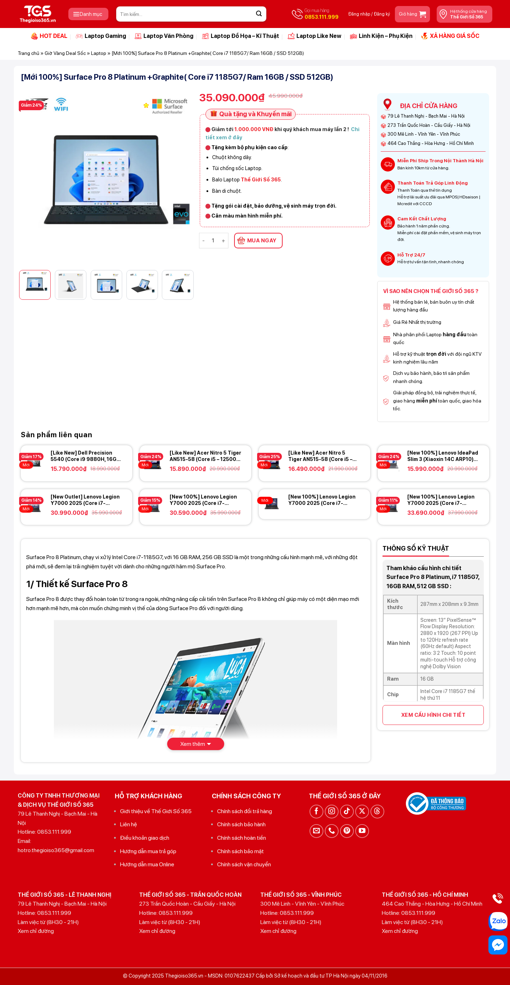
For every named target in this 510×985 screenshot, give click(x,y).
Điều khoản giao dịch (144, 837)
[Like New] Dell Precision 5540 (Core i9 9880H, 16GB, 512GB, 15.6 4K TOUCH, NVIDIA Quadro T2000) (86, 456)
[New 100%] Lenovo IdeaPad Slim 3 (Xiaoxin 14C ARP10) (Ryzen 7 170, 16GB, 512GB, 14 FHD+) (442, 456)
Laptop (98, 53)
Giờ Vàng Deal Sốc (65, 53)
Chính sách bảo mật (240, 851)
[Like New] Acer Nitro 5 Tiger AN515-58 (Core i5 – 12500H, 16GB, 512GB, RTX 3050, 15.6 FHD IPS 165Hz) (205, 456)
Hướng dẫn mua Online (147, 864)
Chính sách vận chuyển (244, 864)
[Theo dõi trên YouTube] (362, 831)
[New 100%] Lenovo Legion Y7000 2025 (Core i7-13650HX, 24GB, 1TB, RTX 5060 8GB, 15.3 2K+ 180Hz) (322, 500)
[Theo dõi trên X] (362, 811)
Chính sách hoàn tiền (241, 837)
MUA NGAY (262, 240)
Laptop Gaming (101, 36)
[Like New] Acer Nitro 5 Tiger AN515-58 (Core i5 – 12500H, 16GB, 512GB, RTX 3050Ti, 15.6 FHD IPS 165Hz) (323, 456)
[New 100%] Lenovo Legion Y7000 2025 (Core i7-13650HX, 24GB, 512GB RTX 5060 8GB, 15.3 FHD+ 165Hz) (205, 500)
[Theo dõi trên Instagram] (332, 811)
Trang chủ (28, 53)
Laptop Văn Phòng (164, 36)
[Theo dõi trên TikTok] (347, 811)
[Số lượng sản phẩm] (213, 240)
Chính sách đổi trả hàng (244, 811)
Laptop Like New (314, 36)
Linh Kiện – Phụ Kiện (381, 36)
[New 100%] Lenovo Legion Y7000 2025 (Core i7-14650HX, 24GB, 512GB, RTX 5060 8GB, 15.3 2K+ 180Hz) (442, 500)
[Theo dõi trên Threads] (377, 811)
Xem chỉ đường (36, 931)
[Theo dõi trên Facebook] (316, 811)
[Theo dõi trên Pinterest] (347, 831)
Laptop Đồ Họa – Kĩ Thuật (240, 36)
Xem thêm (192, 744)
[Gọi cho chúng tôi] (332, 831)
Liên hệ (128, 824)
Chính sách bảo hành (241, 824)
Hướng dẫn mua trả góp (148, 851)
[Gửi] (259, 14)
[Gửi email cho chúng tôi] (316, 831)
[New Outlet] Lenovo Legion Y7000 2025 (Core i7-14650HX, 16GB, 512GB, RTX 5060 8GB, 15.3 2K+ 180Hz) (86, 500)
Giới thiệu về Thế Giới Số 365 (156, 811)
